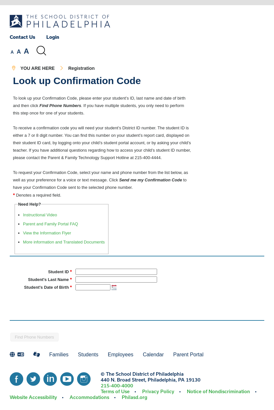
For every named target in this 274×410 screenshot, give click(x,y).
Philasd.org (134, 397)
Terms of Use (115, 391)
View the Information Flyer (47, 233)
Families (59, 354)
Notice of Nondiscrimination (218, 391)
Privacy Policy (158, 391)
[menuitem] (27, 37)
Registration (81, 68)
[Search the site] (41, 50)
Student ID (60, 271)
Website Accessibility (33, 397)
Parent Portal (188, 354)
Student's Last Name (50, 279)
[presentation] (59, 303)
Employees (120, 354)
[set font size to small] (12, 52)
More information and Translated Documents (64, 242)
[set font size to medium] (19, 52)
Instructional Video (40, 214)
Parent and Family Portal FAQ (50, 223)
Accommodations (89, 397)
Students (88, 354)
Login (52, 37)
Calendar (153, 354)
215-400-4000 (117, 385)
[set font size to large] (26, 51)
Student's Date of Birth (48, 287)
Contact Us (22, 37)
